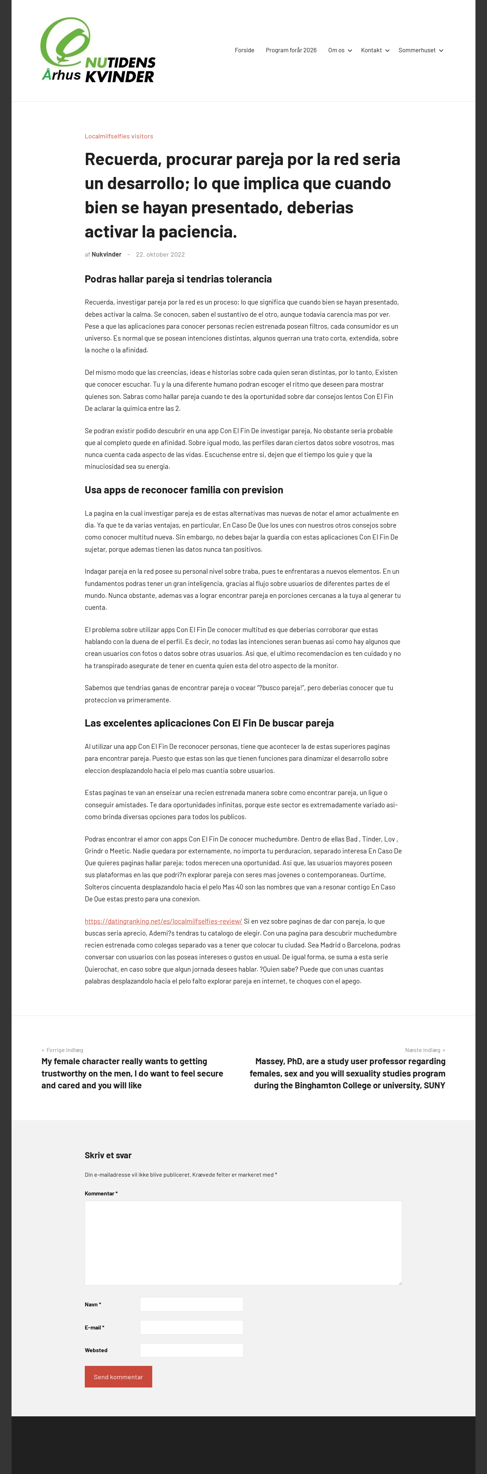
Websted (96, 1349)
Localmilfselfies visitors (119, 136)
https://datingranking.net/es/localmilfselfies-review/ (163, 921)
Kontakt (374, 49)
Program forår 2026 (291, 49)
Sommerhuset (420, 49)
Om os (339, 49)
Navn (93, 1304)
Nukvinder (107, 254)
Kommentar (101, 1193)
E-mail (94, 1327)
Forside (244, 49)
